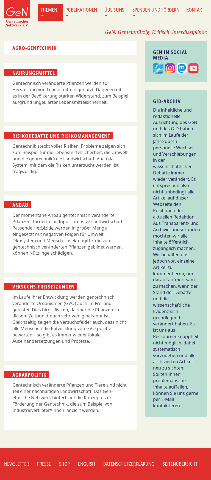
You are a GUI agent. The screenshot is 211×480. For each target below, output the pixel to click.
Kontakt (195, 9)
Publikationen (81, 11)
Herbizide (44, 228)
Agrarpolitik (29, 374)
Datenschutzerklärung (128, 463)
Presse (44, 463)
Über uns (114, 11)
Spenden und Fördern (155, 11)
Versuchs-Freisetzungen (43, 286)
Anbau (20, 205)
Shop (64, 463)
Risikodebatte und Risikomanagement (61, 136)
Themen (49, 11)
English (86, 463)
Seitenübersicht (180, 463)
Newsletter (16, 463)
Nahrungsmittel (33, 73)
